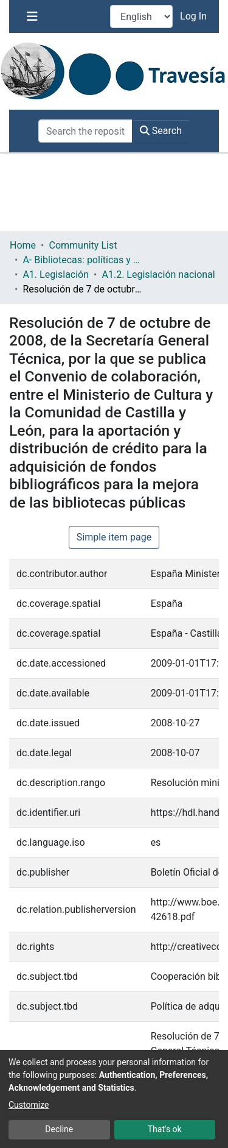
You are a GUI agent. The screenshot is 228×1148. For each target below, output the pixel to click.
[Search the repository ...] (85, 131)
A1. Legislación (55, 274)
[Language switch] (141, 16)
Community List (83, 245)
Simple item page (114, 537)
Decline (59, 1129)
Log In (194, 16)
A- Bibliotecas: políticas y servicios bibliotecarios (83, 260)
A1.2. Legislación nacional (158, 274)
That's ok (165, 1129)
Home (23, 245)
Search (161, 130)
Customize (29, 1105)
